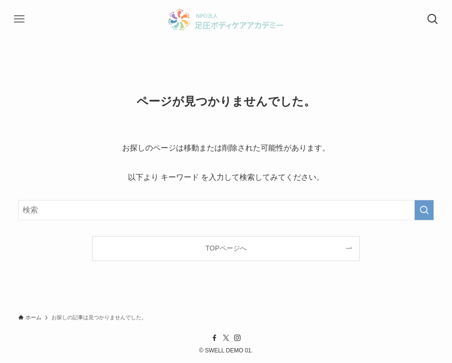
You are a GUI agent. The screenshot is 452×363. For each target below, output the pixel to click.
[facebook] (214, 338)
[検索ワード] (226, 210)
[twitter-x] (226, 338)
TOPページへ (225, 248)
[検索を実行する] (424, 210)
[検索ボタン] (433, 19)
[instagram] (237, 338)
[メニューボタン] (19, 19)
